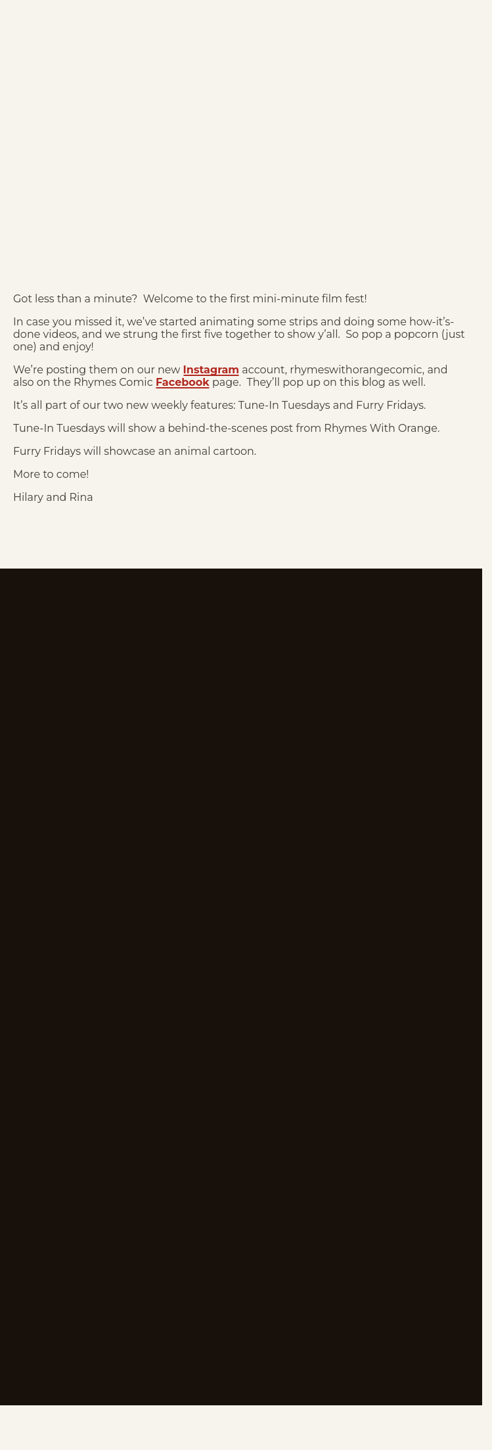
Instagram (211, 369)
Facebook (183, 382)
